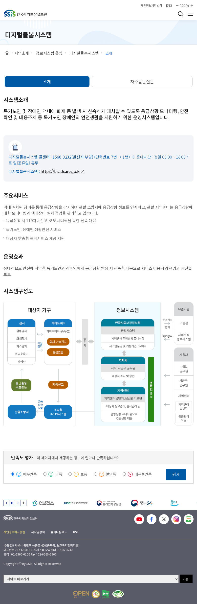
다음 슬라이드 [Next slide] (18, 503)
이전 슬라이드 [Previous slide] (6, 503)
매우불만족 (143, 474)
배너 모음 (23, 503)
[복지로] (174, 503)
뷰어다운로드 (59, 532)
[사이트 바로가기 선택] (91, 579)
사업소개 (21, 53)
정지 (12, 503)
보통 (84, 474)
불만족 (111, 474)
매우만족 (30, 474)
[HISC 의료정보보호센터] (76, 503)
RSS (76, 532)
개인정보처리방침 (151, 5)
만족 (58, 474)
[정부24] (141, 503)
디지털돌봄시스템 (84, 53)
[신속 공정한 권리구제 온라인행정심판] (108, 503)
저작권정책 (37, 532)
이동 (185, 579)
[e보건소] (43, 503)
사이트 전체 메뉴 (190, 14)
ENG (169, 5)
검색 (180, 14)
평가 (176, 474)
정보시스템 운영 (49, 53)
